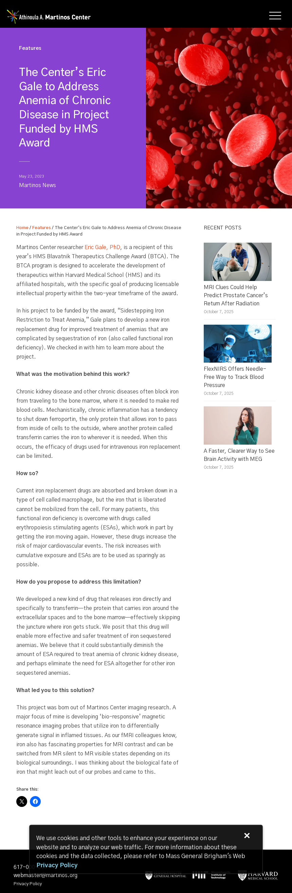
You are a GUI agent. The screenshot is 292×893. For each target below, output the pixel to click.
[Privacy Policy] (57, 865)
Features (41, 228)
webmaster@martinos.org (45, 875)
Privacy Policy (28, 884)
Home (22, 228)
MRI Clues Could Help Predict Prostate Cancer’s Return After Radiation (236, 295)
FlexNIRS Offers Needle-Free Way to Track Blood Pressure (235, 377)
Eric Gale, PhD (102, 247)
